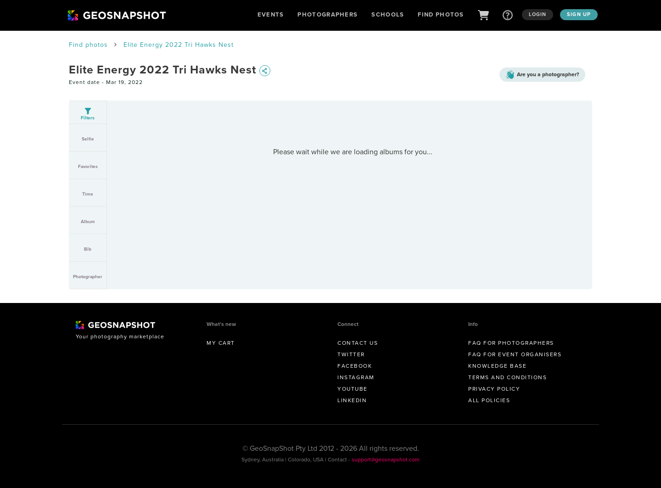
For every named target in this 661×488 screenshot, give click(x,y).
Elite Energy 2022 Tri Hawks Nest (178, 45)
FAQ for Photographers (511, 343)
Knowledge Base (497, 366)
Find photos (88, 45)
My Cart (221, 343)
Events (271, 14)
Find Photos (441, 14)
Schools (387, 14)
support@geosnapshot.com (386, 459)
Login (538, 14)
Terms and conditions (507, 377)
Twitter (351, 354)
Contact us (357, 343)
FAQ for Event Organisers (514, 354)
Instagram (356, 377)
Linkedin (352, 400)
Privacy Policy (494, 389)
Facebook (354, 366)
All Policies (489, 400)
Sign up (579, 14)
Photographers (327, 14)
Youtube (352, 389)
